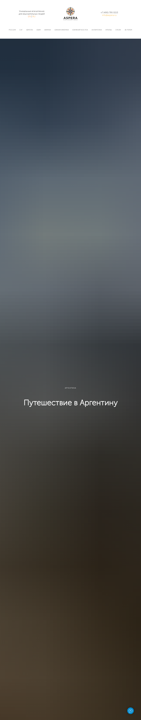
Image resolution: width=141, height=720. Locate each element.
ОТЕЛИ (118, 30)
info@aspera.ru (109, 15)
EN (29, 16)
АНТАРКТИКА (97, 30)
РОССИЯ (12, 30)
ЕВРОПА (29, 30)
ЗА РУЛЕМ (128, 30)
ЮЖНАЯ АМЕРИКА (62, 30)
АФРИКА (47, 30)
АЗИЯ (39, 30)
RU (33, 16)
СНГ (21, 30)
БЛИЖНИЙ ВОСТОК (80, 30)
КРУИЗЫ (109, 30)
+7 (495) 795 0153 (109, 12)
